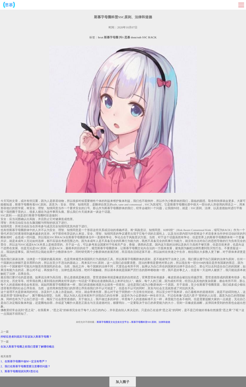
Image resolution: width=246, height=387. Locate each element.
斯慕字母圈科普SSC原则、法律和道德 (150, 322)
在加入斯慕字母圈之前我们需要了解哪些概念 (27, 346)
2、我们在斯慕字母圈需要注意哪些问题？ (25, 366)
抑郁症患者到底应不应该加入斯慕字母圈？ (26, 336)
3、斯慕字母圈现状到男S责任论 (19, 371)
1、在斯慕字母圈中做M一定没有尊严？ (24, 361)
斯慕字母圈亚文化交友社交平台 (113, 322)
